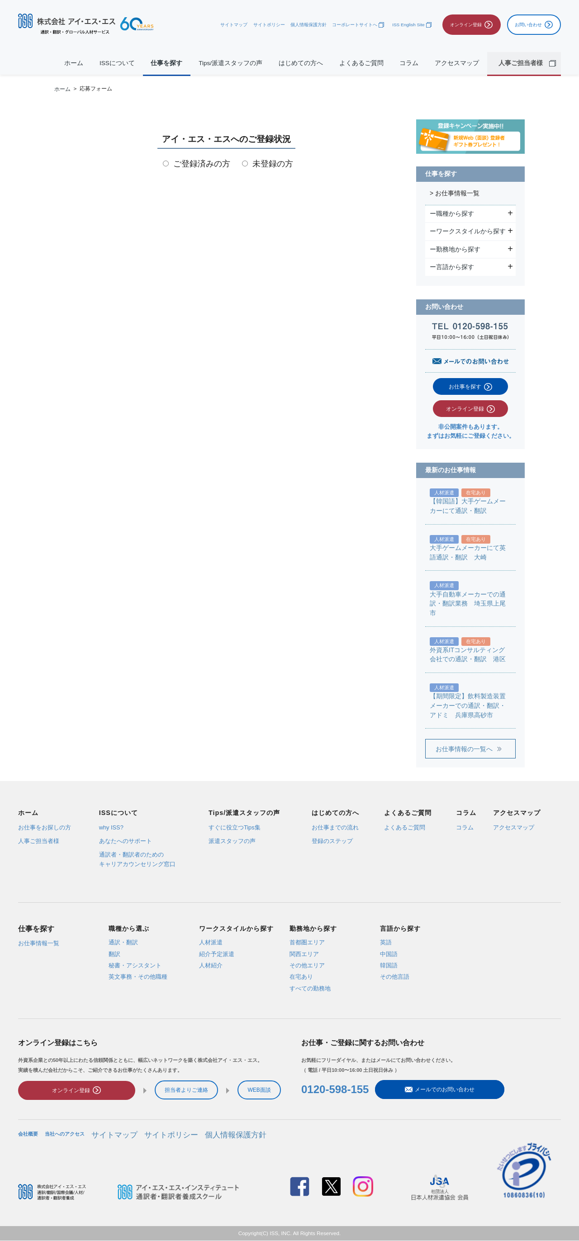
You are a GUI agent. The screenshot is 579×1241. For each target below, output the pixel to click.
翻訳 (114, 953)
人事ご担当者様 (38, 841)
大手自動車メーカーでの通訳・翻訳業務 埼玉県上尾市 (468, 603)
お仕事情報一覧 (38, 942)
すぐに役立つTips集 (235, 827)
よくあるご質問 (361, 63)
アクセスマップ (457, 63)
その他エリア (307, 965)
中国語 (389, 953)
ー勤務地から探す (456, 249)
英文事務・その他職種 (138, 976)
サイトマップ (233, 24)
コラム (408, 63)
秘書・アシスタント (135, 965)
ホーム (73, 63)
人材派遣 (211, 942)
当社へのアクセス (65, 1136)
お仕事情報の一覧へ (464, 749)
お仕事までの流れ (335, 827)
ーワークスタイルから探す (469, 231)
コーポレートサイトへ (354, 24)
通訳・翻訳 (123, 942)
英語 (386, 942)
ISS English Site (408, 24)
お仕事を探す (465, 387)
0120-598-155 (335, 1091)
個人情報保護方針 (308, 24)
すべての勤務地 (310, 988)
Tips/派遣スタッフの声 (230, 63)
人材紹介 (211, 965)
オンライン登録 (465, 409)
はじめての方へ (301, 63)
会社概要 (28, 1136)
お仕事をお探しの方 (44, 827)
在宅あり (301, 976)
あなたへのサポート (125, 841)
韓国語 (389, 965)
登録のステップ (332, 841)
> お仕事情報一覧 (454, 193)
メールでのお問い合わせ (420, 1091)
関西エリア (304, 953)
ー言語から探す (453, 266)
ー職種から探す (453, 213)
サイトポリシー (269, 24)
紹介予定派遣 (216, 953)
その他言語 (394, 976)
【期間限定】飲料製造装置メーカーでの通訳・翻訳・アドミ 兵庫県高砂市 (468, 705)
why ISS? (111, 827)
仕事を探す (166, 63)
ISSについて (117, 63)
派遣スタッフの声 (232, 841)
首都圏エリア (307, 942)
